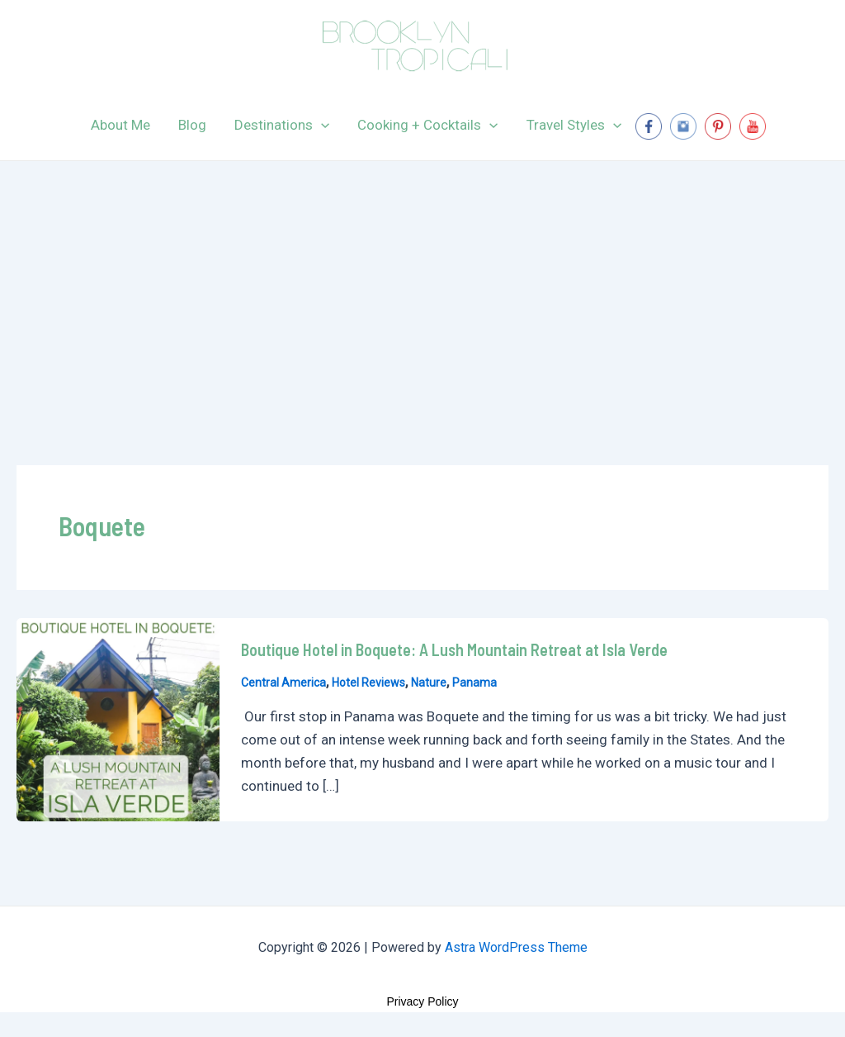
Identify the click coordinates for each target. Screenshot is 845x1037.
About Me (120, 125)
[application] (321, 125)
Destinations (281, 125)
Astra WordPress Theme (516, 947)
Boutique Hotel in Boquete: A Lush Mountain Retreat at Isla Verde (454, 649)
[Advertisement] (422, 285)
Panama (474, 682)
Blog (192, 125)
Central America (283, 682)
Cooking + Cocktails (427, 125)
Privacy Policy (422, 1001)
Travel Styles (573, 125)
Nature (428, 682)
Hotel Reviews (368, 682)
